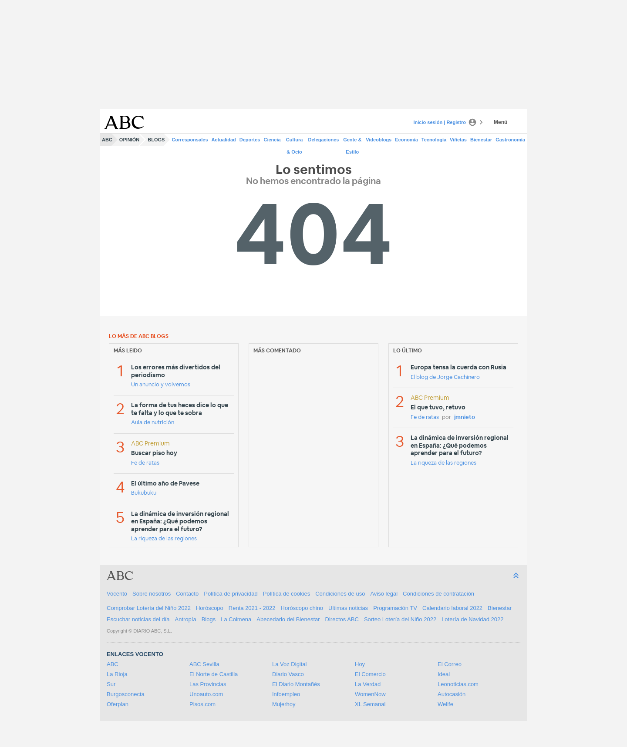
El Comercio (370, 674)
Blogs (156, 139)
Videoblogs (378, 139)
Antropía (185, 619)
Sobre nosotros (151, 593)
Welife (445, 704)
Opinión (129, 139)
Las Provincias (207, 684)
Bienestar (481, 139)
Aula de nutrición (152, 422)
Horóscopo (209, 608)
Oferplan (117, 704)
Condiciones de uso (340, 593)
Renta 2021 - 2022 (252, 608)
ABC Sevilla (204, 664)
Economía (406, 139)
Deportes (249, 139)
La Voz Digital (289, 664)
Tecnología (433, 139)
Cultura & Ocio (294, 141)
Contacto (187, 593)
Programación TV (395, 608)
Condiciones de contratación (438, 593)
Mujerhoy (283, 704)
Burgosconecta (126, 694)
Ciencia (272, 139)
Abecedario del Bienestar (288, 619)
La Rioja (117, 674)
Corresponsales (190, 139)
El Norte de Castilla (213, 674)
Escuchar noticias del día (138, 619)
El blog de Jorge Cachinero (445, 377)
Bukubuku (143, 493)
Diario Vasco (288, 674)
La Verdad (368, 684)
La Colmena (236, 619)
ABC (107, 139)
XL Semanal (370, 704)
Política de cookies (286, 593)
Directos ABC (342, 619)
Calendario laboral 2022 (452, 608)
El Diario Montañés (296, 684)
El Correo (450, 664)
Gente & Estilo (352, 141)
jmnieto (464, 417)
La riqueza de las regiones (164, 539)
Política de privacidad (231, 593)
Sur (111, 684)
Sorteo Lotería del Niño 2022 (400, 619)
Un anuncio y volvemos (160, 385)
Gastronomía (510, 139)
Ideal (444, 674)
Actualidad (224, 139)
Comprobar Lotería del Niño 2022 (149, 608)
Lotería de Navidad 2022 (472, 619)
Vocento (117, 593)
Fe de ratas (145, 463)
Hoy (360, 664)
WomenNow (370, 694)
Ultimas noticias (348, 608)
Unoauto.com (206, 694)
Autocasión (451, 694)
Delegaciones (323, 139)
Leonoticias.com (458, 684)
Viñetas (458, 139)
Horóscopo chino (302, 608)
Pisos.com (202, 704)
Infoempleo (286, 694)
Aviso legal (384, 593)
